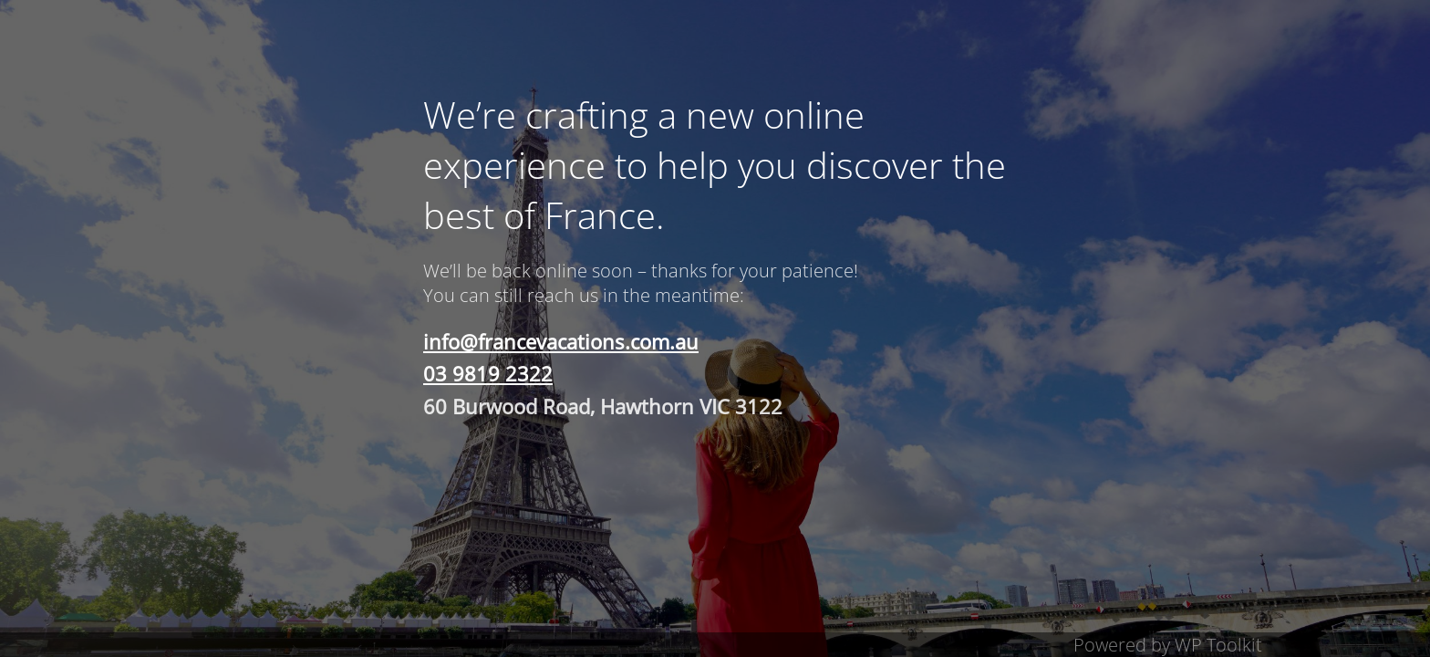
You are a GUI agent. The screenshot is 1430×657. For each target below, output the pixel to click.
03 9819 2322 (488, 373)
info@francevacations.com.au (561, 341)
